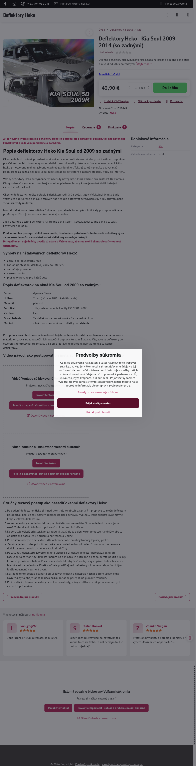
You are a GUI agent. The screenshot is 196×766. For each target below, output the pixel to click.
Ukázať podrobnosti (98, 412)
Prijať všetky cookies (98, 403)
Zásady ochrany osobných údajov (98, 392)
